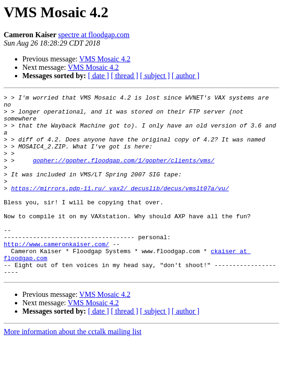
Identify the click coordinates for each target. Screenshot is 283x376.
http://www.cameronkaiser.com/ (56, 274)
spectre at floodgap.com (93, 35)
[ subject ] (155, 76)
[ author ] (186, 76)
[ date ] (98, 76)
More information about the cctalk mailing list (73, 368)
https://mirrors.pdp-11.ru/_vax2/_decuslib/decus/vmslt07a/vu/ (120, 207)
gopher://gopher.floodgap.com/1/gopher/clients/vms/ (123, 174)
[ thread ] (124, 76)
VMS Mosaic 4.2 (104, 59)
